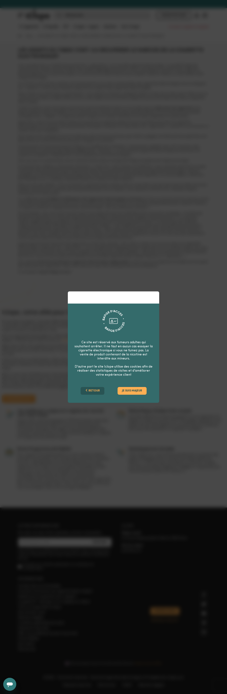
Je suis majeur (132, 390)
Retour (92, 390)
